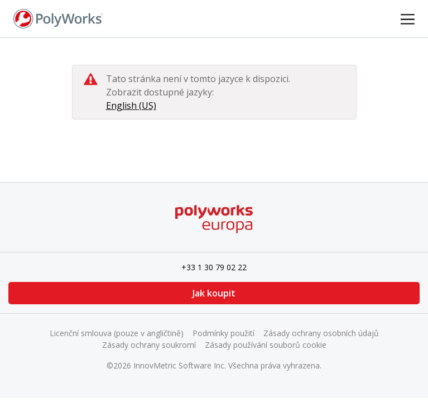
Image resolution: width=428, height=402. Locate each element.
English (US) (131, 105)
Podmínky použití (223, 333)
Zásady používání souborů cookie (265, 344)
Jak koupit (214, 293)
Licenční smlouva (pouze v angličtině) (117, 333)
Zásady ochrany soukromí (149, 344)
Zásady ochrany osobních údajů (321, 333)
